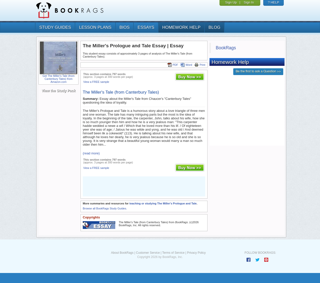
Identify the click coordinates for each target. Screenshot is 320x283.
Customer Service (148, 252)
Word (186, 64)
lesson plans (95, 27)
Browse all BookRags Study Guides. (105, 208)
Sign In (249, 2)
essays (146, 27)
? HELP (273, 2)
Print (199, 64)
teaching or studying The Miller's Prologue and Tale (162, 203)
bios (125, 27)
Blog (214, 27)
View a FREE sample (96, 81)
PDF (173, 64)
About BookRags (122, 252)
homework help (181, 27)
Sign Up (231, 2)
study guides (55, 27)
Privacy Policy (196, 252)
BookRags (226, 47)
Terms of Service (173, 252)
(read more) (91, 153)
